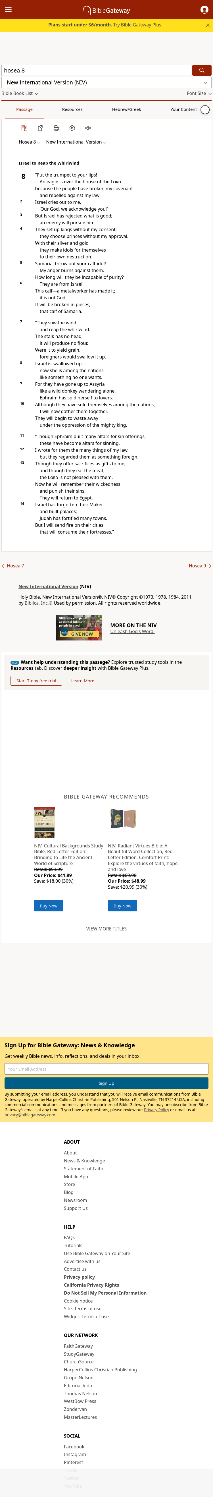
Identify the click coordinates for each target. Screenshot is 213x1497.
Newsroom (75, 1200)
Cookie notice (78, 1301)
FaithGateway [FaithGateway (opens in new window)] (78, 1346)
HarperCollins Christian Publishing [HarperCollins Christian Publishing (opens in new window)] (100, 1370)
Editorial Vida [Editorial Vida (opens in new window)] (78, 1385)
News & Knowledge (84, 1161)
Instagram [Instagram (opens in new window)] (75, 1454)
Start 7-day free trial (36, 680)
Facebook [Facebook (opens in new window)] (74, 1447)
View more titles (106, 929)
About (70, 1153)
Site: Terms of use (82, 1308)
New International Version (48, 586)
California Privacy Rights (91, 1285)
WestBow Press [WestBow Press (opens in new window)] (80, 1401)
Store (69, 1184)
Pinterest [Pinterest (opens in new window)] (73, 1462)
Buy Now (49, 906)
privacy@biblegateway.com (30, 1114)
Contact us (75, 1269)
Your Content (112, 109)
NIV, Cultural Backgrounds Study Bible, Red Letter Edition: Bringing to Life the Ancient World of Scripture (68, 854)
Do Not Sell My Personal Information (105, 1293)
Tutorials (73, 1245)
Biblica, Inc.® (39, 603)
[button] (204, 10)
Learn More (82, 680)
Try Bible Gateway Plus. (105, 25)
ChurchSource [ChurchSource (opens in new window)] (79, 1362)
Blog (69, 1192)
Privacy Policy (156, 1109)
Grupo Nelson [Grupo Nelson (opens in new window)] (78, 1377)
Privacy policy (79, 1277)
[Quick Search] (96, 70)
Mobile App (76, 1176)
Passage (14, 109)
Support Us (76, 1208)
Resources (42, 109)
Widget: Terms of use (86, 1316)
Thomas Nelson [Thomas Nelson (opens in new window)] (80, 1393)
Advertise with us (82, 1261)
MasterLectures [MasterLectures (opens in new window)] (80, 1417)
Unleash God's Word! (132, 631)
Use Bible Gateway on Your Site (97, 1253)
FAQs (69, 1237)
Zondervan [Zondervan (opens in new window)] (75, 1409)
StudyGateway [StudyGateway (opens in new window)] (79, 1354)
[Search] (202, 70)
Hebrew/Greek (75, 109)
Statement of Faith (83, 1169)
